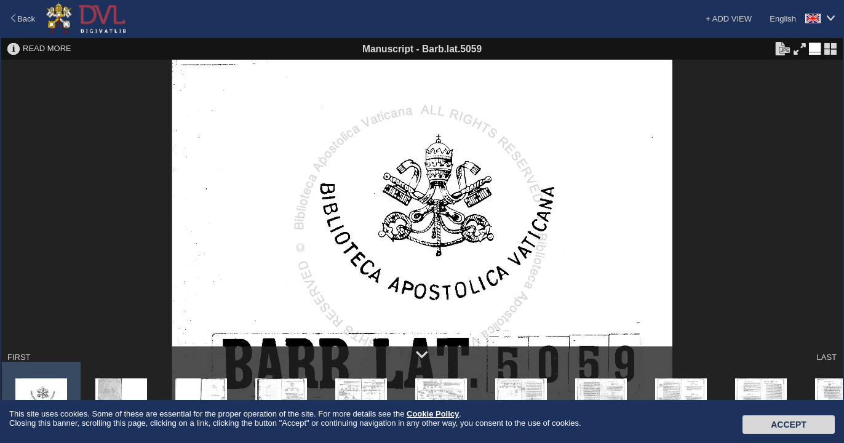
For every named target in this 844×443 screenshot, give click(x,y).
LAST (826, 357)
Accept (788, 424)
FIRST (19, 357)
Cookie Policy (433, 413)
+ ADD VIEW (729, 18)
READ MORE (47, 48)
